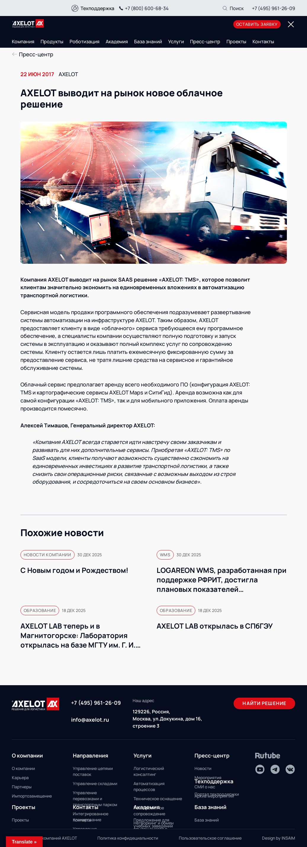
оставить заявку (257, 24)
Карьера (20, 777)
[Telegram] (275, 769)
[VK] (290, 769)
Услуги (176, 41)
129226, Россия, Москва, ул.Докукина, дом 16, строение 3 (167, 718)
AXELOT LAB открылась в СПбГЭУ (215, 626)
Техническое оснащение (158, 798)
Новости (203, 768)
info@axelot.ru (90, 719)
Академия (117, 41)
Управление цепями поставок (93, 771)
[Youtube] (260, 769)
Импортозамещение (32, 796)
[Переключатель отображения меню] (290, 24)
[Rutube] (267, 755)
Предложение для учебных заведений (153, 823)
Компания (23, 41)
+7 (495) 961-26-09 (273, 8)
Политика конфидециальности (127, 838)
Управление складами (95, 783)
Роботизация (84, 41)
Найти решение (264, 703)
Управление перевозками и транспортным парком (95, 798)
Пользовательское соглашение (210, 838)
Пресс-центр (205, 41)
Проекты (236, 41)
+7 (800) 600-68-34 (143, 8)
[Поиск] (232, 8)
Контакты (263, 41)
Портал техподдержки (217, 794)
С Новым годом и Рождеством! (74, 570)
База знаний (148, 41)
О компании (23, 768)
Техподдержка (97, 8)
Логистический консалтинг (149, 771)
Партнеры (22, 787)
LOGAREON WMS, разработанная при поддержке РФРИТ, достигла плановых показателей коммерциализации (222, 579)
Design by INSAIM (278, 838)
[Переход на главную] (28, 23)
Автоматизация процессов (149, 786)
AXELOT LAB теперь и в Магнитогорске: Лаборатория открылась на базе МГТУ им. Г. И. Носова (78, 635)
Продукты (52, 41)
